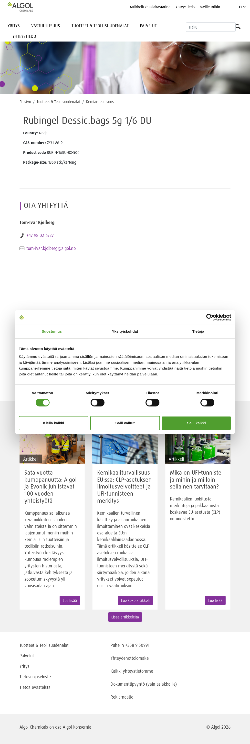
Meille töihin (210, 6)
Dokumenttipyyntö (128, 684)
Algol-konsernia (77, 727)
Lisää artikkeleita (125, 617)
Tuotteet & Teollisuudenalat (100, 25)
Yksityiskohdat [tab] (125, 331)
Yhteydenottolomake (130, 658)
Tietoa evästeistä (35, 687)
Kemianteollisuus (100, 101)
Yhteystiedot (186, 6)
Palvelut (148, 25)
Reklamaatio (122, 697)
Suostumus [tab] (52, 331)
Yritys (14, 25)
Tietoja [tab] (198, 331)
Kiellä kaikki (53, 423)
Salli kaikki (196, 423)
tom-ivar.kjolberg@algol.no (51, 248)
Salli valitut (125, 423)
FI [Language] (242, 6)
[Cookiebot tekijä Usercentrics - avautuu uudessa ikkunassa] (209, 317)
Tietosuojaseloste (35, 676)
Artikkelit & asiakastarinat (151, 6)
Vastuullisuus (45, 25)
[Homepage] (25, 7)
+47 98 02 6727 (40, 235)
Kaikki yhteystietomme (132, 671)
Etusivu (25, 101)
